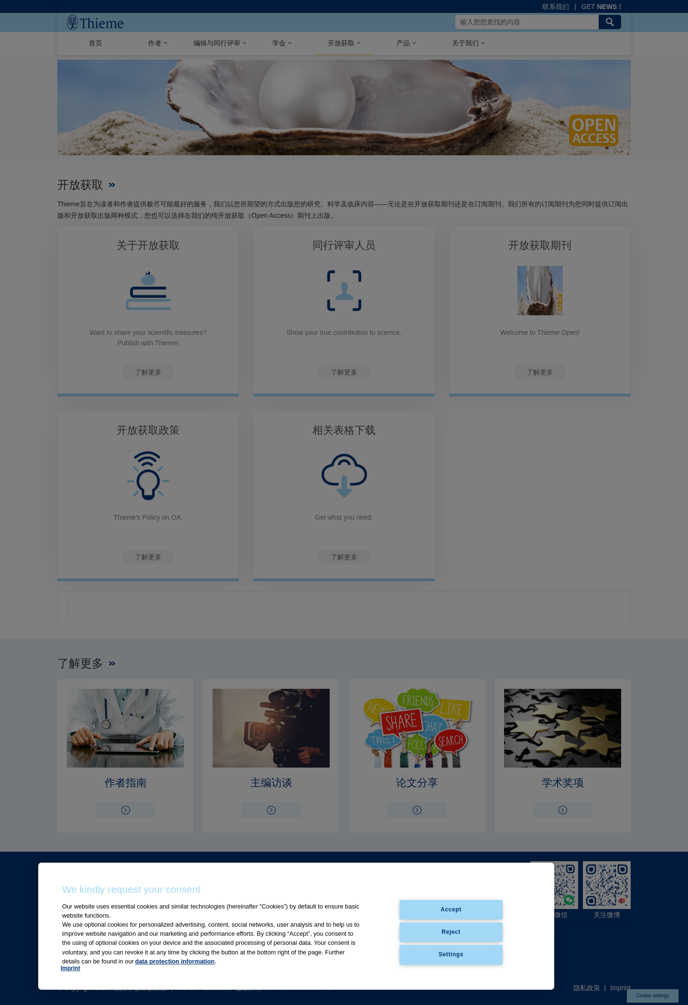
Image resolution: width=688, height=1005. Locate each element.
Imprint (70, 968)
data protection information (175, 961)
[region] (296, 926)
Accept (451, 909)
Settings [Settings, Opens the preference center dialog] (451, 955)
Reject (451, 932)
